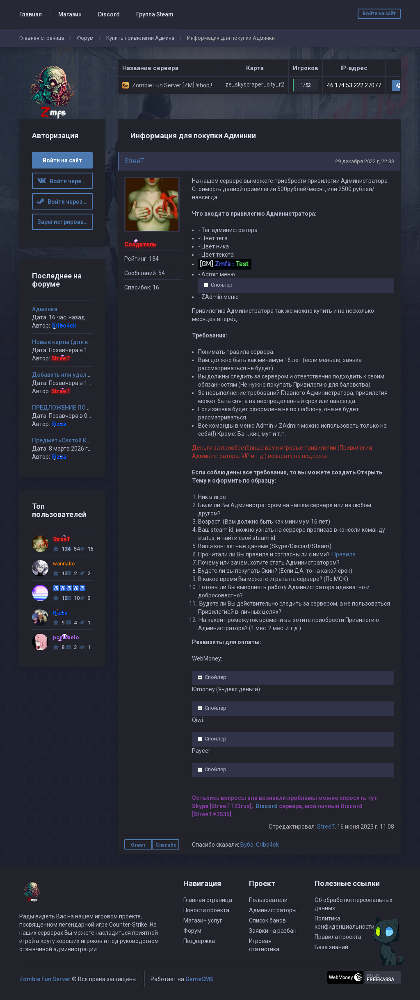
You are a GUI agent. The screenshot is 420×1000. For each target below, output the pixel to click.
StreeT (134, 161)
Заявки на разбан (273, 930)
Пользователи (268, 900)
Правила (344, 554)
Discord (109, 14)
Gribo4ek (267, 844)
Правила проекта (338, 937)
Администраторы (273, 910)
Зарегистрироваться (65, 222)
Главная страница (41, 38)
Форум (85, 38)
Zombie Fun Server (45, 979)
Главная (30, 14)
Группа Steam (154, 14)
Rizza (58, 424)
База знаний (331, 947)
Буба (246, 844)
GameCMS (199, 979)
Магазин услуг (202, 920)
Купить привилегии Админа (140, 38)
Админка (44, 309)
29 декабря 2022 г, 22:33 (364, 161)
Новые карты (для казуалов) (72, 342)
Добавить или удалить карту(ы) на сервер (91, 374)
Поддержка (199, 941)
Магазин (70, 14)
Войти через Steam (65, 201)
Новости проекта (206, 910)
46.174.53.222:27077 (354, 85)
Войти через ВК (65, 181)
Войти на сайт (379, 13)
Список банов (267, 920)
